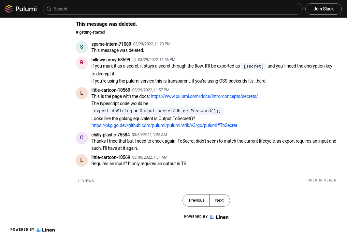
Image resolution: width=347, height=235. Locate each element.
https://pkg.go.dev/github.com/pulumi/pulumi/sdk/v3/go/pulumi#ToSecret (164, 125)
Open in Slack (322, 180)
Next (219, 200)
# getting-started (90, 32)
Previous (197, 200)
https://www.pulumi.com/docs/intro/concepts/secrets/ (204, 96)
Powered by (32, 230)
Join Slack (323, 8)
